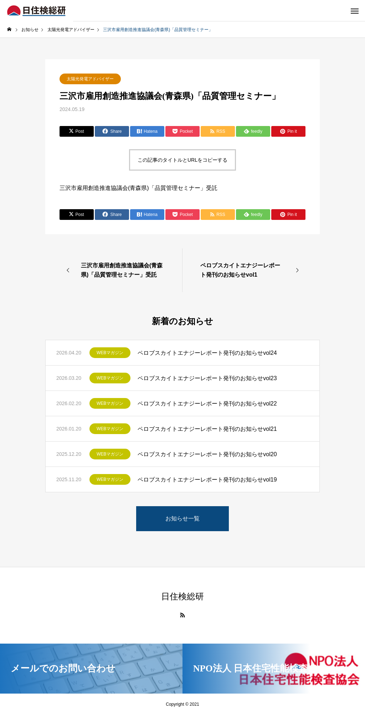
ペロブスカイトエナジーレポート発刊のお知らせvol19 (207, 480)
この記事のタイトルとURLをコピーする (182, 160)
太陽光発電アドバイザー (90, 78)
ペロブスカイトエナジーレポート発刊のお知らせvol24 (207, 353)
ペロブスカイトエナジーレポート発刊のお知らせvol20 (207, 454)
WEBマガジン (110, 352)
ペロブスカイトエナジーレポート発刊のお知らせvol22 (207, 404)
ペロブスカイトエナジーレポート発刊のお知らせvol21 (207, 429)
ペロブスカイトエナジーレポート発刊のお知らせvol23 (207, 378)
